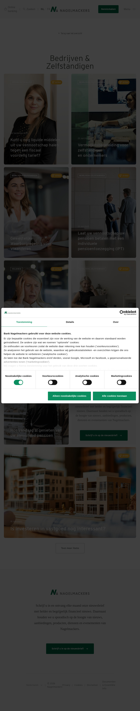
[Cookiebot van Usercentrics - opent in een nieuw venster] (122, 312)
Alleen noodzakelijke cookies (69, 395)
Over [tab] (116, 322)
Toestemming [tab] (24, 322)
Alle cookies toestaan (114, 395)
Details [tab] (70, 322)
